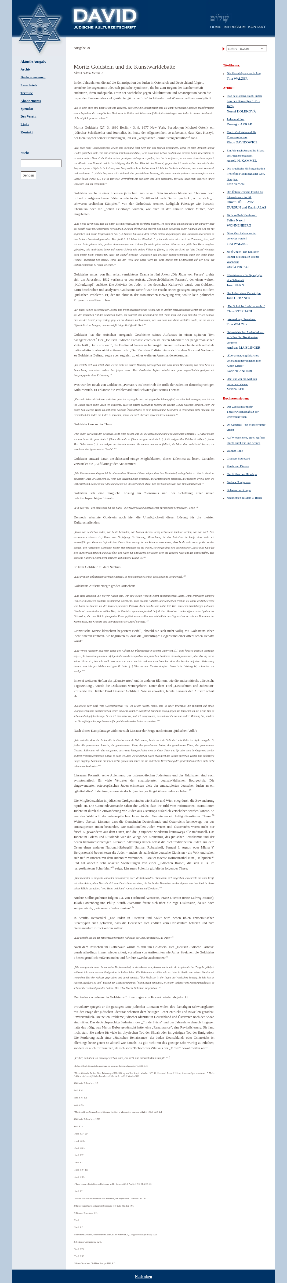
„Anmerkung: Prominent (241, 319)
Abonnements (31, 101)
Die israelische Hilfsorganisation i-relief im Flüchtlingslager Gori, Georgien (246, 173)
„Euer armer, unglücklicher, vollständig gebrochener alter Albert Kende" (244, 360)
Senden (28, 175)
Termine (27, 93)
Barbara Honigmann (238, 482)
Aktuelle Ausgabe (33, 61)
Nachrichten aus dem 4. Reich (244, 497)
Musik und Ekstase (238, 466)
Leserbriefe (29, 85)
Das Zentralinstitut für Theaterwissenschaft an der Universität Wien (243, 411)
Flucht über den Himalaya (242, 474)
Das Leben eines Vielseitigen (244, 293)
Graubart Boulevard (238, 458)
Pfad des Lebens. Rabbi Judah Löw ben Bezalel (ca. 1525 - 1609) (244, 101)
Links (25, 124)
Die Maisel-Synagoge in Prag (244, 73)
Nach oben (143, 1277)
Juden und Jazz (236, 119)
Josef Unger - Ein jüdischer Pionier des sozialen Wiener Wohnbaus (243, 256)
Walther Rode (235, 450)
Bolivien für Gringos (239, 490)
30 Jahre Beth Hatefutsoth (242, 215)
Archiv (26, 69)
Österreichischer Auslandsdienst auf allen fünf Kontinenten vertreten (245, 337)
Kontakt (27, 132)
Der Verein (29, 116)
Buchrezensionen (33, 77)
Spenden (27, 109)
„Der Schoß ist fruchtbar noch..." (246, 306)
